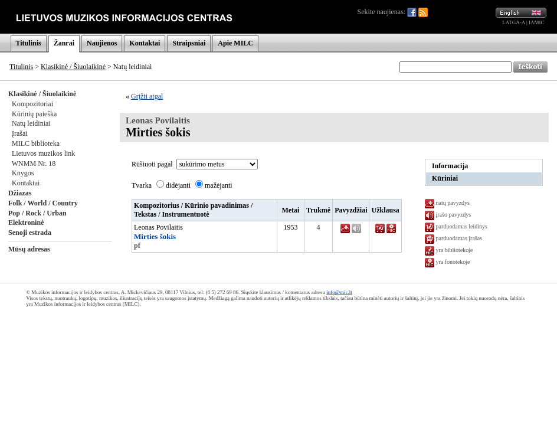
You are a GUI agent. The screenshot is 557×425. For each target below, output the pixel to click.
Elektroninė (26, 222)
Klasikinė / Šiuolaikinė (73, 67)
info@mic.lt (339, 292)
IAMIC (537, 22)
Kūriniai (445, 178)
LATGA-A (513, 22)
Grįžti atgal (147, 96)
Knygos (23, 173)
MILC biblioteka (36, 143)
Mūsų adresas (29, 249)
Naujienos (102, 43)
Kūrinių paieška (34, 114)
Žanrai (64, 43)
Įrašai (20, 133)
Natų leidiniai (31, 123)
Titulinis (28, 43)
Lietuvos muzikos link (43, 153)
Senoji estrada (29, 232)
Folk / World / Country (43, 203)
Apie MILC (235, 43)
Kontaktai (144, 43)
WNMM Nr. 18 (33, 163)
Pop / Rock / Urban (37, 213)
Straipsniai (188, 43)
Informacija (450, 166)
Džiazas (19, 193)
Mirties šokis (155, 236)
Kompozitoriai (32, 104)
